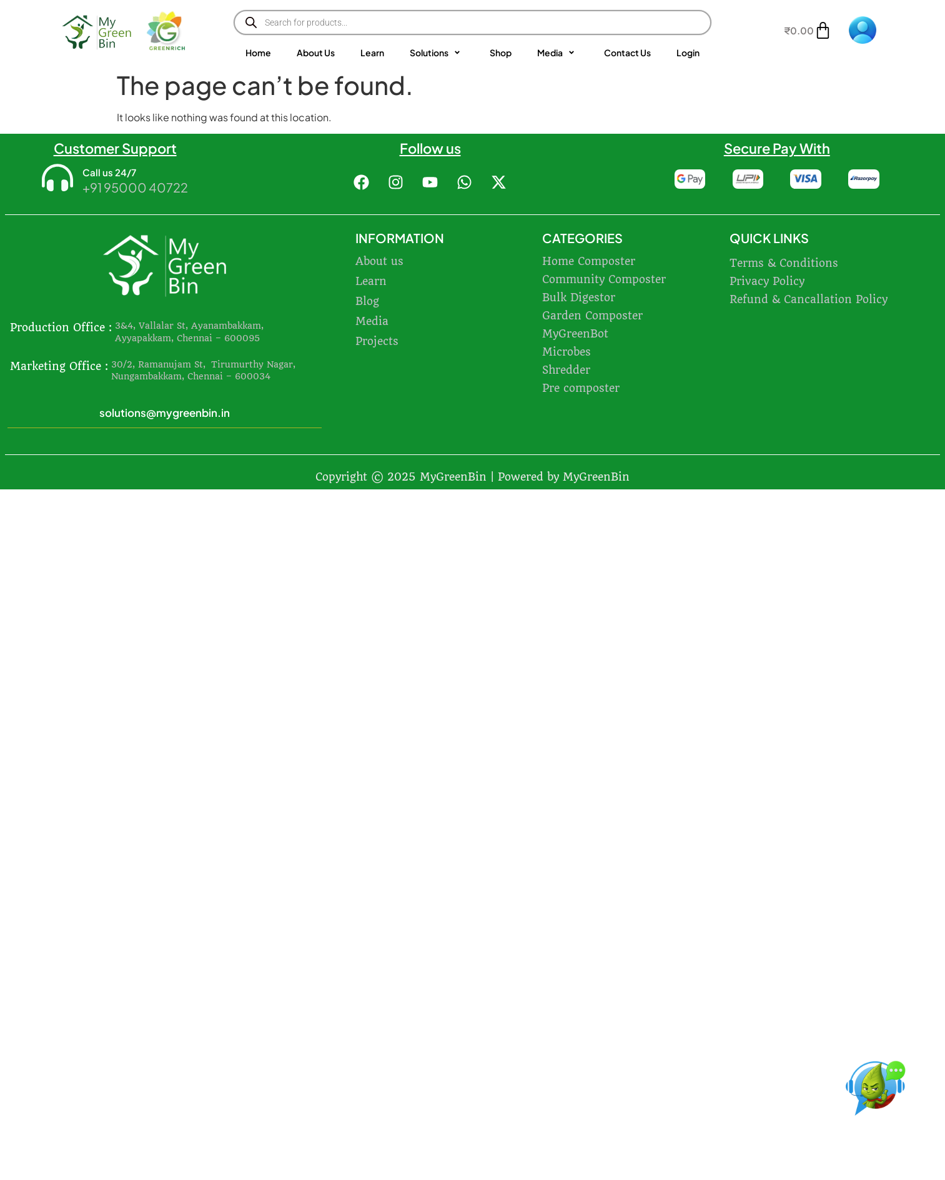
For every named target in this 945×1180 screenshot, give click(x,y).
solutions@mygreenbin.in (164, 412)
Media (557, 53)
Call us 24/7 (109, 172)
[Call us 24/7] (57, 179)
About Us (316, 52)
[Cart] (807, 30)
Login (688, 52)
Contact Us (627, 52)
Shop (501, 52)
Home (258, 52)
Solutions (437, 53)
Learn (372, 52)
